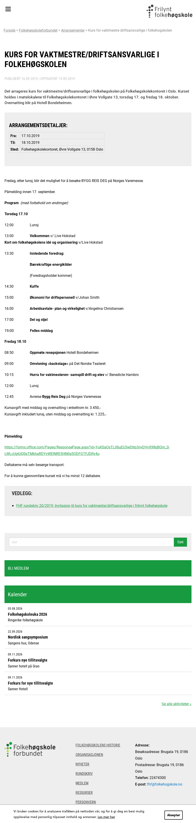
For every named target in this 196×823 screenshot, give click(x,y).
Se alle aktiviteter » (176, 703)
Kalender (17, 594)
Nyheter (82, 764)
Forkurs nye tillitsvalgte (27, 660)
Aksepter (173, 815)
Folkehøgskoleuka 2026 (27, 614)
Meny (8, 7)
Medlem (82, 783)
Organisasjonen (89, 754)
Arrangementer (73, 30)
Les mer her (106, 816)
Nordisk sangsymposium (28, 637)
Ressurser (84, 792)
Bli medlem (18, 568)
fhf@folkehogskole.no (164, 784)
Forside (9, 30)
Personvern (86, 802)
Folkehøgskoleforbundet (38, 30)
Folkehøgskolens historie (98, 745)
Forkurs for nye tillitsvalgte (30, 683)
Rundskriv (84, 773)
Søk (180, 542)
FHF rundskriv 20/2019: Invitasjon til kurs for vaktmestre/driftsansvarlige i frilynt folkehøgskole (91, 505)
